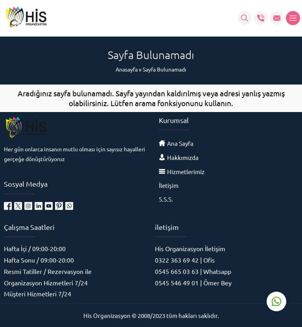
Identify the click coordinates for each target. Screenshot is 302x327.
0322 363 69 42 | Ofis (185, 260)
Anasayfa (127, 69)
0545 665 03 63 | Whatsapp (193, 271)
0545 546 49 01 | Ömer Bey (193, 283)
